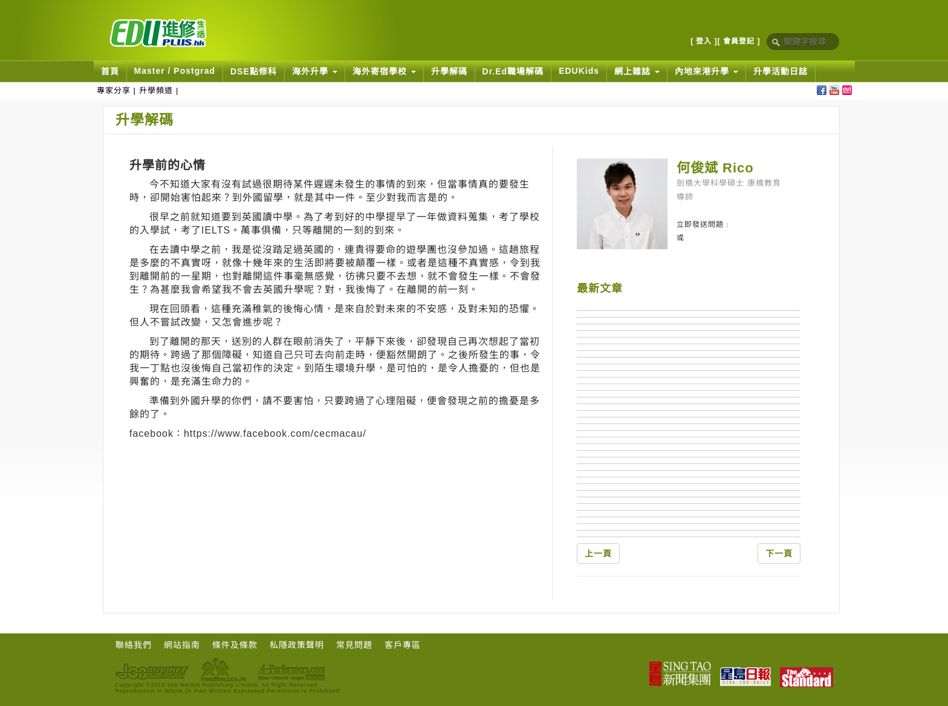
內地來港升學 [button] (706, 71)
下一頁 (779, 553)
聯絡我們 (133, 645)
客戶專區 (403, 645)
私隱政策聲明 (297, 645)
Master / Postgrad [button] (174, 71)
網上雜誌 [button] (637, 71)
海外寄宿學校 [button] (384, 71)
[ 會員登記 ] (739, 41)
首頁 (110, 71)
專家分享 (114, 90)
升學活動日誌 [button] (780, 71)
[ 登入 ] (704, 41)
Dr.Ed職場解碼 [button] (513, 71)
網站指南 (182, 645)
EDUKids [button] (579, 71)
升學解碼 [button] (449, 71)
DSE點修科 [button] (253, 71)
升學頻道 (156, 90)
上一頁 (598, 553)
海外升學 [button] (314, 71)
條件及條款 (235, 645)
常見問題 (354, 645)
